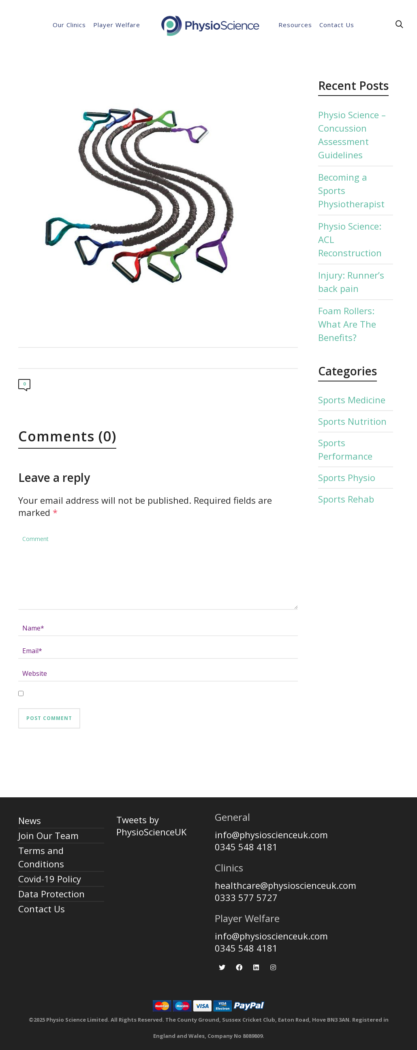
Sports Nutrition (352, 421)
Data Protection (51, 894)
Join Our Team (48, 835)
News (29, 820)
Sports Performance (345, 449)
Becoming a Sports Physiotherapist (351, 190)
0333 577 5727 (246, 897)
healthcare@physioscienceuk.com (285, 885)
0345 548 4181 (246, 847)
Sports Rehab (346, 499)
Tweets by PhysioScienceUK (151, 826)
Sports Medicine (351, 400)
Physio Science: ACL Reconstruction (350, 239)
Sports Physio (346, 477)
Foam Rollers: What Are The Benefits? (347, 324)
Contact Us (41, 909)
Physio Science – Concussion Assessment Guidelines (352, 135)
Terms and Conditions (41, 857)
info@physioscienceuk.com (271, 834)
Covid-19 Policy (49, 879)
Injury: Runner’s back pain (351, 281)
